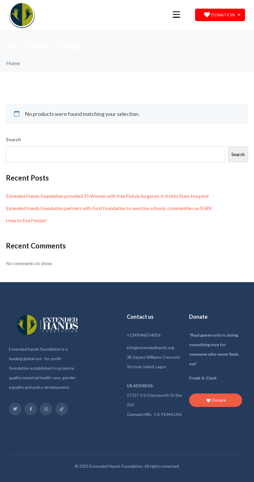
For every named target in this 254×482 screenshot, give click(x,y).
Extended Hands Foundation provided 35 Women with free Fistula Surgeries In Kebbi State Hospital (107, 196)
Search (13, 139)
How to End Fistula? (26, 220)
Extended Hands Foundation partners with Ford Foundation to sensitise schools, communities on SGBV (109, 208)
